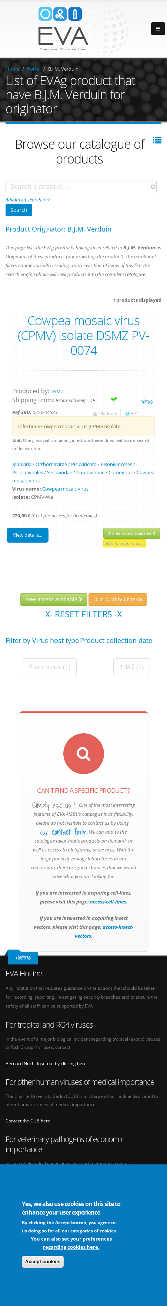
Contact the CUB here (28, 1121)
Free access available (132, 533)
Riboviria (21, 464)
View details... (27, 534)
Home (12, 68)
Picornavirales (27, 472)
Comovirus (120, 472)
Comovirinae (90, 472)
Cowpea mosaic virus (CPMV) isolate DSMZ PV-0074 (83, 335)
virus (147, 401)
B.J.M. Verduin (63, 68)
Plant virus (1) (49, 666)
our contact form (63, 832)
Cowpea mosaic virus (65, 488)
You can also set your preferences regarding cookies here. (71, 1243)
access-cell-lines (107, 901)
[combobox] (81, 187)
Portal (33, 68)
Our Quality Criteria (117, 599)
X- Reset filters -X (83, 614)
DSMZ (56, 391)
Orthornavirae (51, 464)
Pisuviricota (84, 464)
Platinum (108, 413)
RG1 (135, 413)
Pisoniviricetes (116, 464)
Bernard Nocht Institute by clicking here (46, 1063)
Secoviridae (59, 472)
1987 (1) (132, 666)
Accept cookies (42, 1262)
